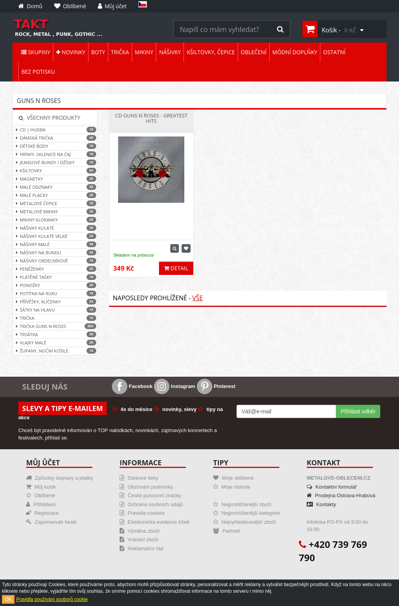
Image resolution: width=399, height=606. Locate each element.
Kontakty (321, 504)
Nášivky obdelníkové (55, 261)
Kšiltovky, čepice (211, 52)
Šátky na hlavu (55, 310)
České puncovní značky (150, 495)
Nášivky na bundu (55, 252)
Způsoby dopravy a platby (59, 478)
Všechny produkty (49, 117)
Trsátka (55, 334)
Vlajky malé (55, 343)
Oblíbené (40, 495)
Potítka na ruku (55, 293)
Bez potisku (38, 71)
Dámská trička (55, 138)
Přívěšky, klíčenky (55, 302)
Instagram (174, 386)
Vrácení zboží (139, 539)
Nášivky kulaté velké (55, 236)
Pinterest (216, 386)
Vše (197, 298)
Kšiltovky (55, 171)
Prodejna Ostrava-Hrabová (341, 495)
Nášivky (170, 52)
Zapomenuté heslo (51, 522)
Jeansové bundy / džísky (55, 162)
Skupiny (35, 52)
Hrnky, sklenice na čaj (55, 154)
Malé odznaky (55, 187)
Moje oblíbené (233, 478)
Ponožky (55, 285)
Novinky (70, 52)
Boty (98, 52)
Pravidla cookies (142, 513)
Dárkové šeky (139, 478)
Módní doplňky (294, 52)
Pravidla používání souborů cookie (52, 599)
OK (8, 599)
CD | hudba (55, 130)
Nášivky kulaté (55, 228)
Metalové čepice (55, 203)
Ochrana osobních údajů (151, 504)
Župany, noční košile (55, 351)
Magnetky (55, 179)
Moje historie (231, 487)
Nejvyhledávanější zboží (244, 522)
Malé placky (55, 195)
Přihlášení (41, 504)
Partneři (226, 531)
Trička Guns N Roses (55, 326)
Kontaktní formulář (332, 487)
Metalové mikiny (55, 211)
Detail (176, 268)
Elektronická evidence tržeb (155, 522)
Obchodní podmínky (146, 487)
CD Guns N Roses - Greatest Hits (151, 118)
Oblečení (254, 52)
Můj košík (41, 487)
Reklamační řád (141, 548)
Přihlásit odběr (358, 411)
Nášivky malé (55, 244)
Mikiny (144, 52)
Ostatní (334, 52)
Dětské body (55, 146)
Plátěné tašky (55, 277)
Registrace (42, 513)
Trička (120, 52)
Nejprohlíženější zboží (242, 504)
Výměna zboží (140, 531)
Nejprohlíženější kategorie (246, 513)
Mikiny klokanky (55, 220)
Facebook (132, 386)
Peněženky (55, 269)
